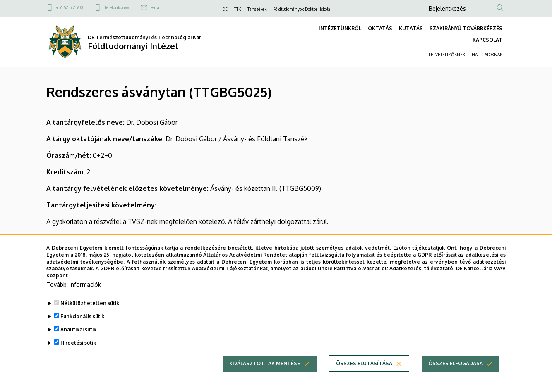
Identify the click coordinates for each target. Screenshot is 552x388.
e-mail (156, 7)
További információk (73, 287)
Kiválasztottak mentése (264, 367)
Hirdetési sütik (78, 346)
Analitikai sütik (78, 333)
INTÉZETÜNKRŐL (340, 28)
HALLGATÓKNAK (487, 54)
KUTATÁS (411, 28)
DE (225, 9)
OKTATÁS (380, 28)
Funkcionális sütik (82, 320)
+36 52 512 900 (69, 7)
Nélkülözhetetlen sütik (89, 306)
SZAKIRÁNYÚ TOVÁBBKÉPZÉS (466, 28)
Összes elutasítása (364, 367)
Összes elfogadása (455, 367)
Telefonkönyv (116, 7)
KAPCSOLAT (487, 40)
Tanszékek (256, 9)
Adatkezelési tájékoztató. (421, 272)
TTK (237, 9)
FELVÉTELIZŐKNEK (447, 54)
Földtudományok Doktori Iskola (301, 9)
